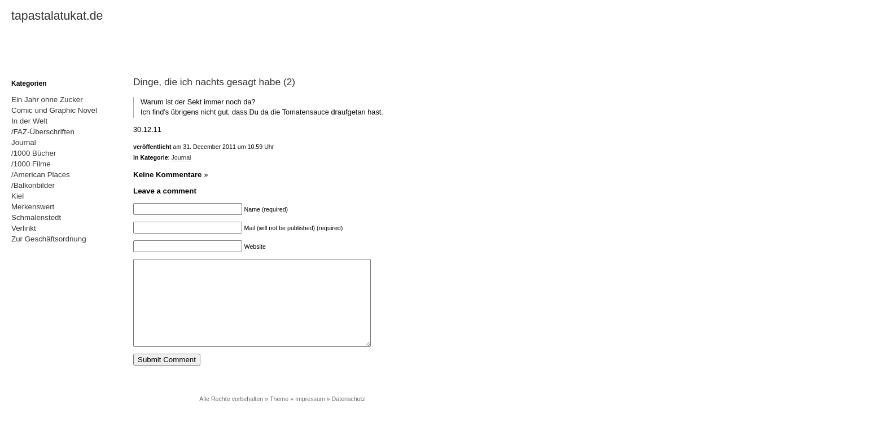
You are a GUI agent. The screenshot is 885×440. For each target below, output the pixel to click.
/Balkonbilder (33, 185)
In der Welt (29, 121)
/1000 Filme (31, 164)
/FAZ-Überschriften (43, 131)
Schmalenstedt (36, 217)
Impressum (310, 415)
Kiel (17, 196)
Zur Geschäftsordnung (48, 239)
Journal (181, 157)
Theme (279, 415)
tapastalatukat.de (57, 16)
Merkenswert (32, 207)
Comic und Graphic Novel (54, 110)
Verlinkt (23, 228)
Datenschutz (348, 415)
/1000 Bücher (33, 153)
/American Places (40, 174)
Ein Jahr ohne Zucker (47, 99)
